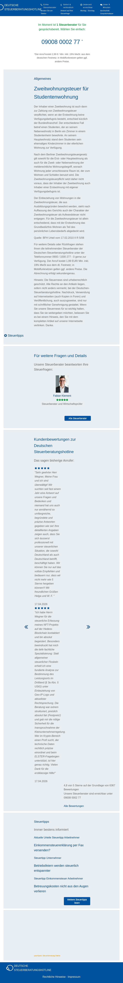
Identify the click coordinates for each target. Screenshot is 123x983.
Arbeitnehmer (72, 837)
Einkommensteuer (56, 878)
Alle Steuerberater (78, 418)
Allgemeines (42, 78)
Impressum (74, 976)
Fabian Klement (62, 395)
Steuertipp (58, 837)
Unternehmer (53, 858)
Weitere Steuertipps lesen (77, 901)
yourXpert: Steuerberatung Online (47, 956)
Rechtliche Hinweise (54, 976)
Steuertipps (14, 335)
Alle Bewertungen (74, 806)
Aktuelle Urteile (42, 837)
